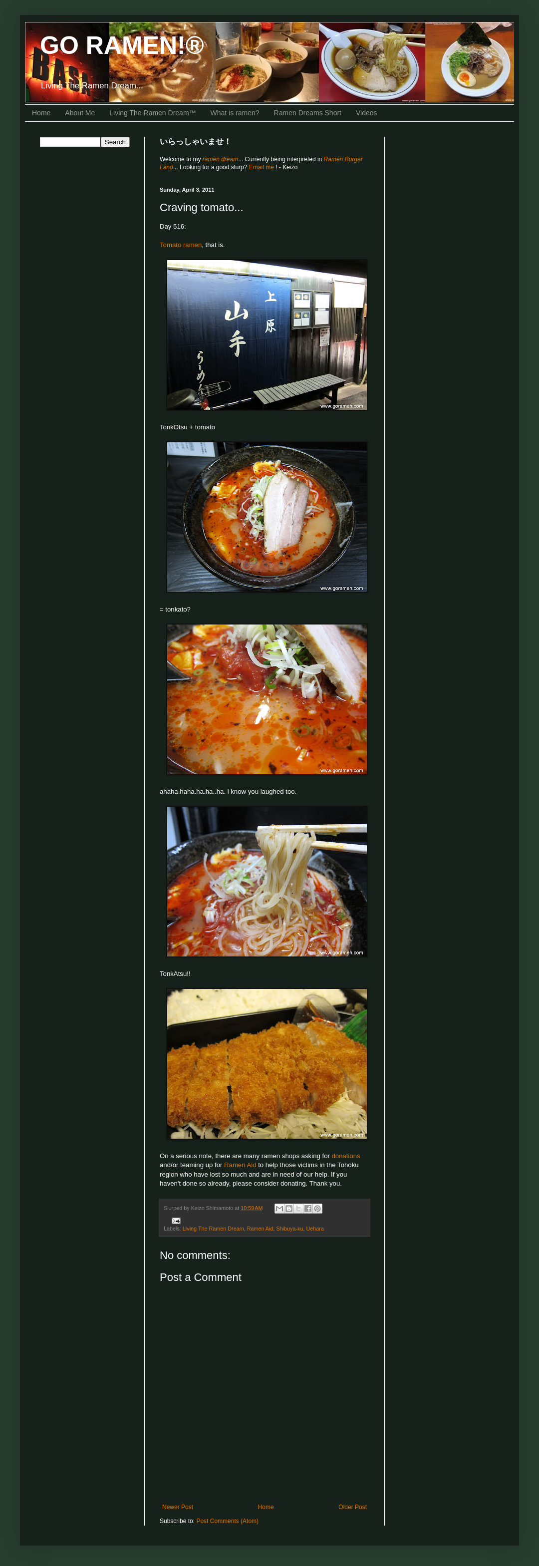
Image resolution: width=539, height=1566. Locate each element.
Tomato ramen (181, 245)
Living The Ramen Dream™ (152, 113)
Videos (366, 113)
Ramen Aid (240, 1165)
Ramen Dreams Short (307, 113)
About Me (80, 113)
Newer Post (177, 1507)
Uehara (315, 1229)
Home (41, 113)
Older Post (352, 1507)
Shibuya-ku (289, 1229)
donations (346, 1156)
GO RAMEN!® (122, 45)
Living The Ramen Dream (213, 1229)
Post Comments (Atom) (227, 1521)
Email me (262, 167)
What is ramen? (235, 113)
